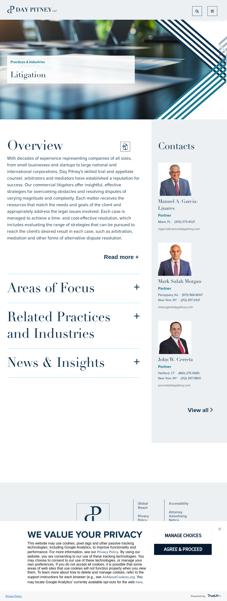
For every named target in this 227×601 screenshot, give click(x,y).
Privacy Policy (143, 518)
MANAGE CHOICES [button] (183, 535)
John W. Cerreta (175, 359)
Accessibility (178, 503)
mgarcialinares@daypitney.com (179, 229)
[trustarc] (214, 596)
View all (200, 410)
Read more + (121, 257)
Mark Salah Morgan (179, 281)
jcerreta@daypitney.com (174, 385)
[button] (219, 529)
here (139, 582)
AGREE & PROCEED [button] (183, 549)
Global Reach (143, 505)
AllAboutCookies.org (118, 577)
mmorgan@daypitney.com (175, 307)
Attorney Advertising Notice (178, 516)
